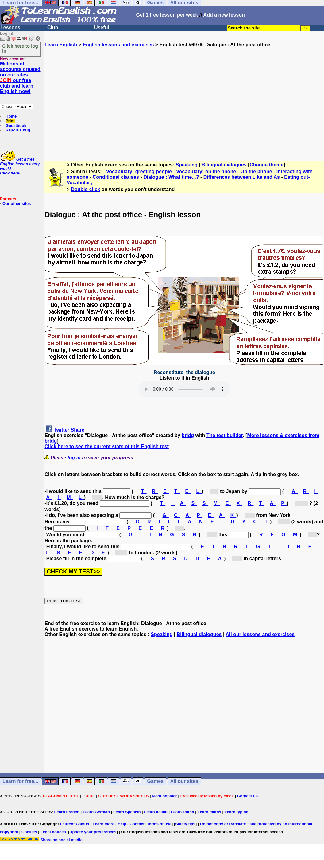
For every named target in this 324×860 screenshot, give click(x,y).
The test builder (224, 435)
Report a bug (18, 130)
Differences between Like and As (241, 177)
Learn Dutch (182, 812)
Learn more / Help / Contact (119, 824)
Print (10, 121)
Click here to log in (20, 48)
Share (77, 429)
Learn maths (209, 812)
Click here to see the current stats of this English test (106, 446)
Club (52, 27)
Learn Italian (156, 812)
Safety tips (185, 824)
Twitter (61, 429)
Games (155, 781)
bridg (188, 435)
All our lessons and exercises (260, 634)
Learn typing (237, 812)
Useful (101, 27)
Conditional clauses (116, 177)
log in (74, 457)
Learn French (66, 812)
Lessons (10, 27)
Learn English (60, 44)
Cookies (29, 832)
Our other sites (16, 203)
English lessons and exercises (118, 44)
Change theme (267, 164)
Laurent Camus (74, 824)
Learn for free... (20, 781)
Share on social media (61, 840)
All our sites (184, 781)
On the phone (256, 171)
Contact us (247, 796)
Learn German (96, 812)
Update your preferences (92, 832)
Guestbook (16, 125)
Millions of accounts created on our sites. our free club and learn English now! (20, 77)
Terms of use (159, 824)
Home (11, 116)
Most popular (164, 796)
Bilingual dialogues (224, 164)
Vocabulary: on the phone (206, 171)
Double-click (85, 189)
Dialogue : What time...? (171, 177)
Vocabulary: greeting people (139, 171)
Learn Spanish (127, 812)
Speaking (187, 164)
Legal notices (53, 832)
